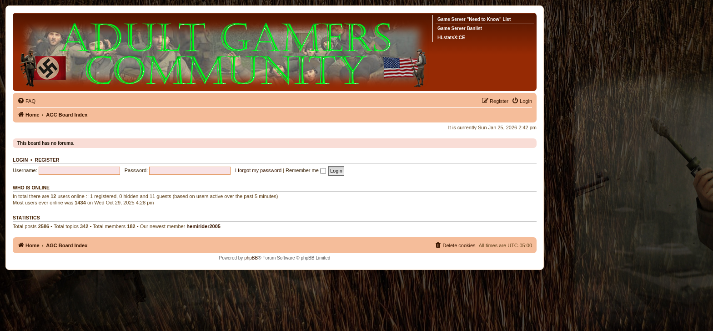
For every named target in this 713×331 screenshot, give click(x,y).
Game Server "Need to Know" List (474, 19)
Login (20, 160)
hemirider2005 (203, 226)
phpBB (251, 257)
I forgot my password (258, 170)
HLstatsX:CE (451, 37)
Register (47, 160)
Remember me (306, 170)
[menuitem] (26, 101)
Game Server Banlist (459, 28)
